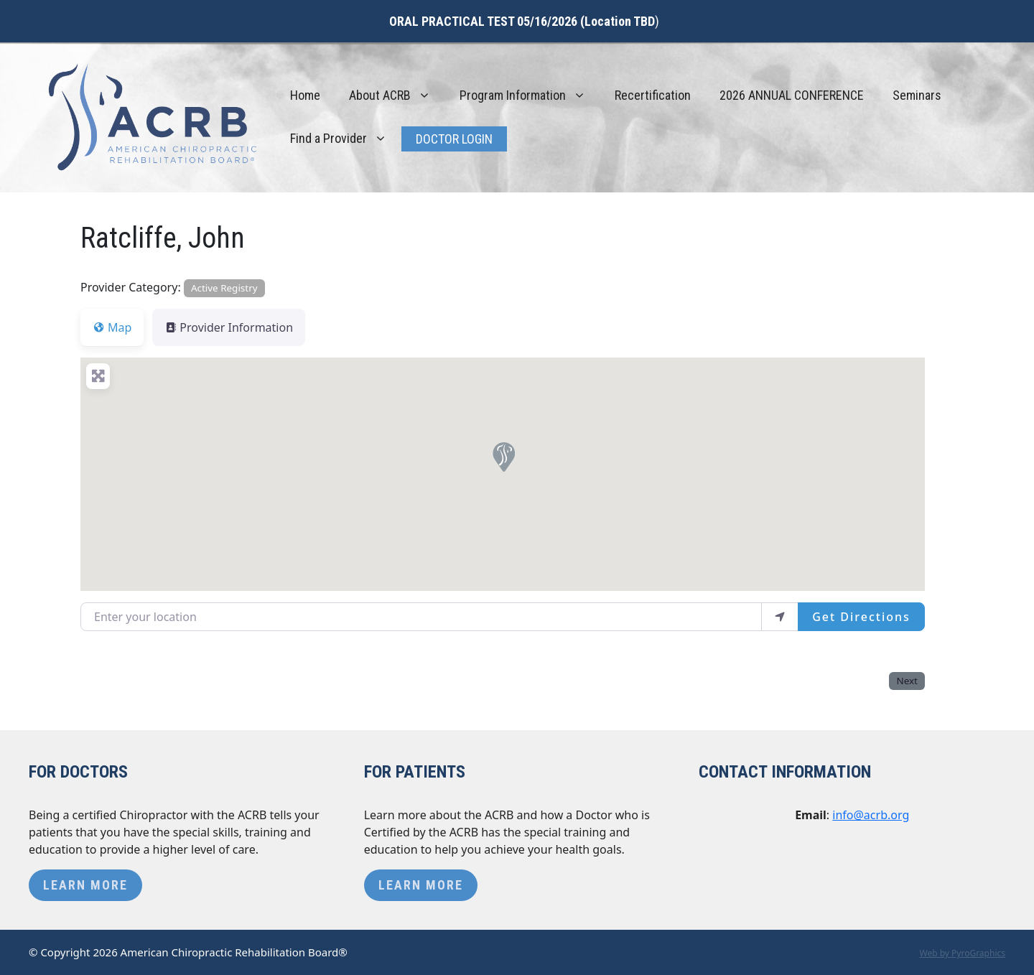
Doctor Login (454, 138)
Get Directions (861, 617)
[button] (503, 456)
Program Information (530, 95)
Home (305, 95)
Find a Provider (345, 138)
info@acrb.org (870, 815)
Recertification (653, 95)
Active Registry (224, 287)
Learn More (85, 884)
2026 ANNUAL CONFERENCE (791, 95)
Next (906, 680)
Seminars (917, 95)
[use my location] (779, 616)
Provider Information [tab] (228, 327)
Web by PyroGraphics (962, 953)
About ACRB (397, 95)
